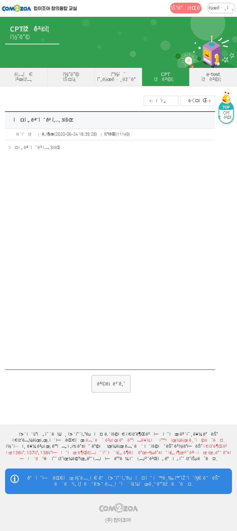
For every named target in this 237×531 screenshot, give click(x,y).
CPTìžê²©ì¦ (166, 77)
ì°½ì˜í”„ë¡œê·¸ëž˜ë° (118, 77)
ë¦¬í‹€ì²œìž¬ (23, 77)
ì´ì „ (161, 100)
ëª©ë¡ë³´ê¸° (111, 383)
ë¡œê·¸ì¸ (221, 8)
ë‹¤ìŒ (197, 100)
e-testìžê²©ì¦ (213, 77)
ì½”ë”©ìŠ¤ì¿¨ (71, 77)
